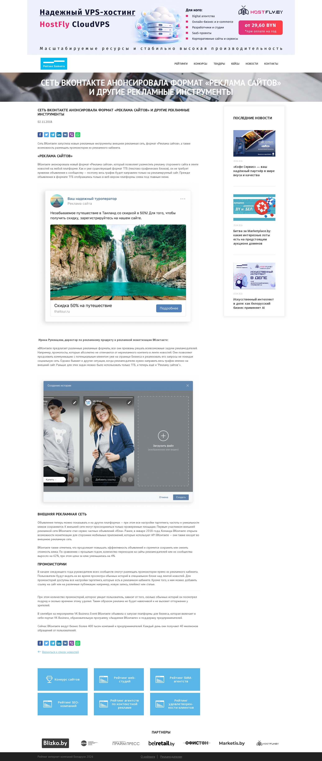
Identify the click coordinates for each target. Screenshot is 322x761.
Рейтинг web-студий (116, 679)
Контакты (271, 63)
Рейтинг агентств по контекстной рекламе (118, 704)
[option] (55, 743)
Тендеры (219, 63)
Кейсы (235, 63)
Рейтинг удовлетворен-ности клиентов (174, 704)
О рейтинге (148, 756)
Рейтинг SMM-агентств (173, 679)
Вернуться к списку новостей (60, 652)
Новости (252, 63)
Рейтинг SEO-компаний (60, 704)
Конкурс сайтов (63, 679)
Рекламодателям (171, 756)
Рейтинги (181, 63)
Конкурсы (200, 63)
